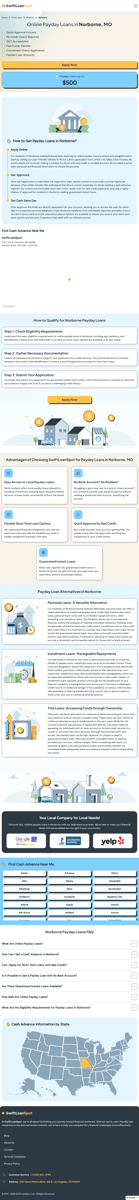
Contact (8, 1149)
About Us (9, 1142)
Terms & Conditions (15, 1156)
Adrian (24, 873)
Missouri (30, 17)
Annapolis (69, 896)
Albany (69, 881)
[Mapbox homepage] (9, 306)
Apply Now (69, 65)
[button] (69, 279)
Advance (69, 873)
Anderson (24, 896)
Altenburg (24, 888)
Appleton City (114, 896)
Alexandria (114, 881)
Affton (114, 873)
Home (4, 17)
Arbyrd (24, 904)
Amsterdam (114, 888)
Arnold (114, 904)
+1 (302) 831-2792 (40, 1174)
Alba (24, 881)
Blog (6, 1135)
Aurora (114, 912)
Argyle (69, 904)
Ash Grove (24, 912)
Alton (69, 888)
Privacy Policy (12, 1163)
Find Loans (17, 17)
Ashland (69, 912)
